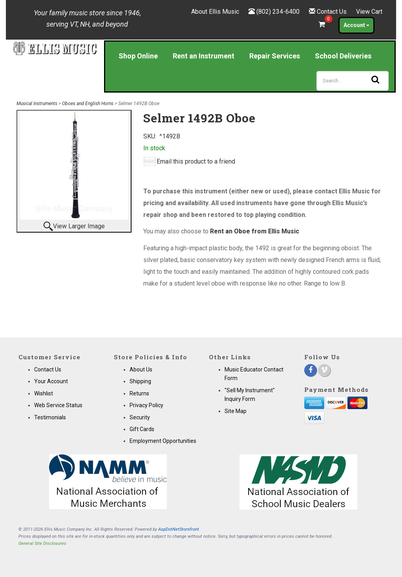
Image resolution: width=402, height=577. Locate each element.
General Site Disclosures (42, 543)
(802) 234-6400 (278, 11)
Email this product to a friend (196, 161)
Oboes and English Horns (87, 103)
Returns (139, 393)
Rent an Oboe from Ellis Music (254, 231)
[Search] (352, 81)
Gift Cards (142, 429)
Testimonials (50, 417)
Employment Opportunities (163, 441)
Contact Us (332, 11)
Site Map (236, 411)
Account (356, 25)
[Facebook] (310, 370)
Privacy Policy (146, 405)
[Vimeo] (324, 370)
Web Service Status (58, 405)
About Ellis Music (215, 11)
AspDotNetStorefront (178, 529)
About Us (141, 369)
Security (140, 417)
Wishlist (43, 393)
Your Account (51, 381)
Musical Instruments (36, 103)
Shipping (140, 381)
